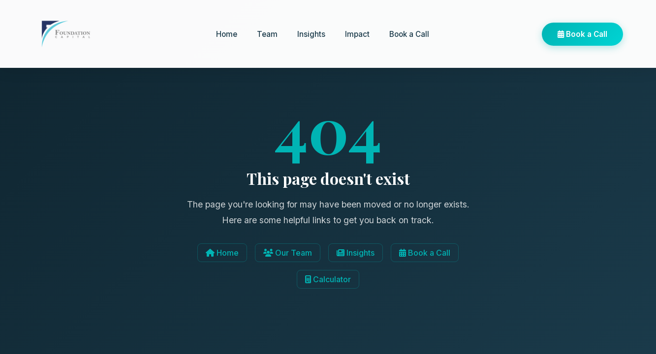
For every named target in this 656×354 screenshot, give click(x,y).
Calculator (328, 279)
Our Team (287, 253)
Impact (357, 34)
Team (267, 34)
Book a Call (409, 34)
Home (226, 34)
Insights (311, 34)
